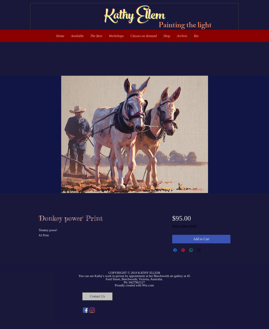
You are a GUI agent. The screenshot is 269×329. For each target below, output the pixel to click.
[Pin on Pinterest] (183, 250)
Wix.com (148, 285)
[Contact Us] (97, 296)
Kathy (119, 16)
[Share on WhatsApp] (191, 250)
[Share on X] (199, 250)
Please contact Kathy (184, 226)
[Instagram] (92, 310)
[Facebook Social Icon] (85, 310)
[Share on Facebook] (175, 250)
